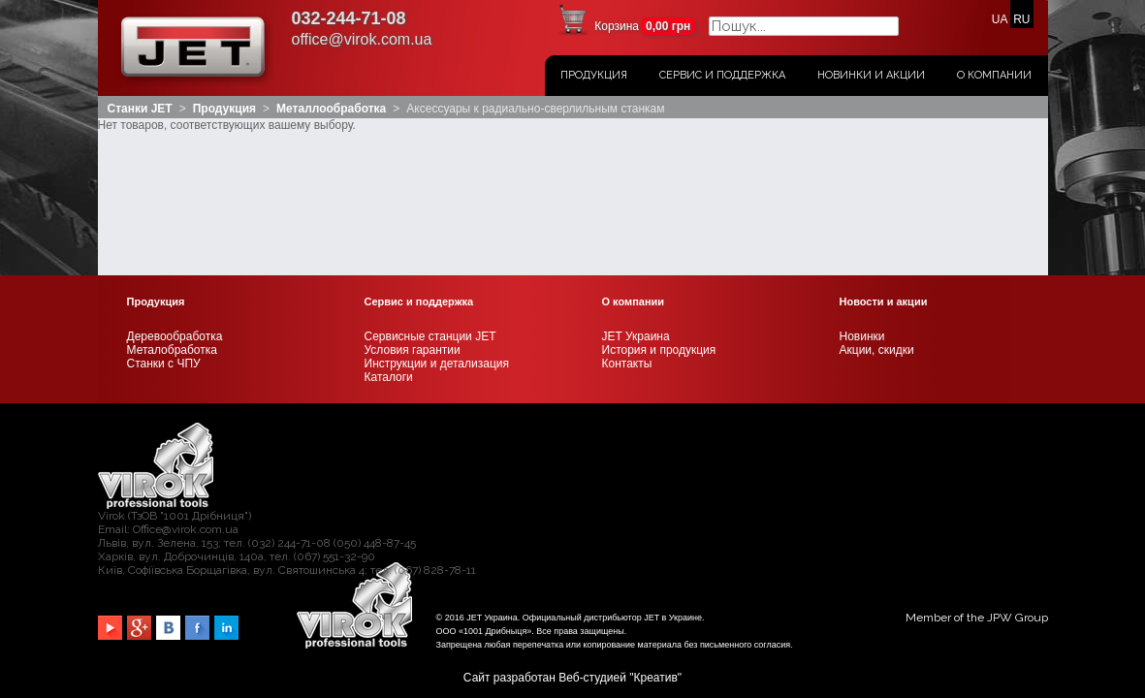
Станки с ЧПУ (164, 220)
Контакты (627, 220)
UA (999, 19)
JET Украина (636, 193)
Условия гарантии (413, 206)
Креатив (656, 534)
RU (1021, 19)
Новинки (862, 193)
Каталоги (389, 233)
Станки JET (140, 108)
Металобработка (172, 206)
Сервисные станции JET (430, 193)
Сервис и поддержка (722, 75)
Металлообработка (331, 108)
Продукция (593, 75)
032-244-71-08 (349, 18)
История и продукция (659, 206)
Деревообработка (175, 193)
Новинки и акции (871, 75)
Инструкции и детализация (437, 220)
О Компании (994, 75)
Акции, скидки (877, 206)
